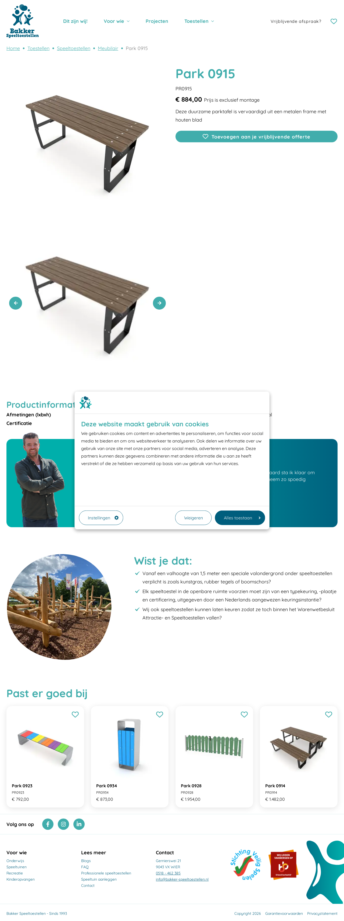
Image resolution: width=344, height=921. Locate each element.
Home (13, 48)
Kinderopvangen (20, 879)
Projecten (157, 21)
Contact (88, 885)
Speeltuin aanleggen (99, 879)
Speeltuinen (16, 867)
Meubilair (108, 48)
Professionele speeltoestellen (106, 873)
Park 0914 (275, 785)
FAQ (85, 867)
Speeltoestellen (73, 48)
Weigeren (193, 517)
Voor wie (114, 21)
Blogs (86, 860)
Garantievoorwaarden (284, 913)
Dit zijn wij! (75, 21)
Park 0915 (137, 48)
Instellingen (103, 517)
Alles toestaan (242, 517)
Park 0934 (106, 785)
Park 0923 (22, 785)
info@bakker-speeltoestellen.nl (182, 879)
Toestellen (196, 21)
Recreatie (14, 873)
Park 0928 (191, 785)
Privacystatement (322, 913)
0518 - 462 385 (168, 873)
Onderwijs (15, 860)
